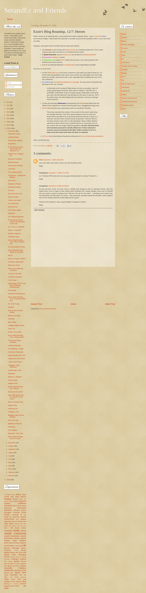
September (12, 449)
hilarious (56, 57)
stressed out (66, 55)
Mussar (12, 552)
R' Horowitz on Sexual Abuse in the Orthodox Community (16, 222)
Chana (15, 501)
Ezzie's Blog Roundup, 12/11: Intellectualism (16, 336)
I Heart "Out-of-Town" (15, 362)
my (8, 44)
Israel (16, 530)
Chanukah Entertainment (16, 294)
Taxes (6, 575)
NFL (17, 552)
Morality (16, 550)
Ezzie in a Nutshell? (14, 230)
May (10, 462)
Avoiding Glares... (14, 137)
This (45, 108)
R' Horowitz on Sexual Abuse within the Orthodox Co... (15, 149)
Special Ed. (8, 573)
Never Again (12, 322)
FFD (123, 55)
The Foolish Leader (14, 210)
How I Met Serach (12, 528)
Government (9, 519)
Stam (24, 573)
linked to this (70, 50)
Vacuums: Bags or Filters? (17, 259)
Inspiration (8, 531)
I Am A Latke (12, 280)
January (11, 475)
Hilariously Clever (14, 265)
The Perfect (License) (18, 577)
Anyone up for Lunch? (15, 392)
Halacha (23, 519)
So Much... (11, 190)
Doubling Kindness (14, 187)
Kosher (11, 546)
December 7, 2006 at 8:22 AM (53, 160)
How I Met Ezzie (21, 526)
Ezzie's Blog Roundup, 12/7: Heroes (15, 387)
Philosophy (7, 559)
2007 (8, 125)
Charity (7, 503)
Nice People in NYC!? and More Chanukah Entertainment (17, 285)
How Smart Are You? (15, 194)
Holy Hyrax (9, 524)
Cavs (10, 501)
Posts (8, 83)
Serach (23, 566)
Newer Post (36, 304)
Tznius (13, 579)
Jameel (23, 531)
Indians (23, 528)
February (11, 472)
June (10, 459)
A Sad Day (11, 169)
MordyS (23, 550)
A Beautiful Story (13, 237)
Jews (14, 540)
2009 (8, 118)
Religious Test (12, 383)
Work (24, 581)
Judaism (22, 540)
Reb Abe (7, 563)
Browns (15, 499)
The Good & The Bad (15, 165)
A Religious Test (13, 412)
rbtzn (124, 109)
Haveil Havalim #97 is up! (16, 355)
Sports (17, 573)
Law (20, 546)
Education (8, 510)
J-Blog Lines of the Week (16, 358)
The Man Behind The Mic (16, 247)
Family (6, 515)
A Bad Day (11, 427)
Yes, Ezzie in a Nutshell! (16, 227)
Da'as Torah (17, 506)
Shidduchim (9, 570)
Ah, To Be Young (13, 304)
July (9, 456)
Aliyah (24, 494)
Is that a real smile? (14, 200)
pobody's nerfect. (128, 105)
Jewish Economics (12, 536)
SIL (11, 564)
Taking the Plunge (14, 134)
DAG (40, 160)
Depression (8, 508)
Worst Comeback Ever (15, 402)
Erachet (16, 512)
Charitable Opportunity (15, 262)
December (12, 131)
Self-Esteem (16, 566)
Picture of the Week (14, 332)
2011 (8, 112)
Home (10, 19)
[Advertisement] (73, 285)
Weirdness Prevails (14, 184)
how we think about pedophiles (92, 136)
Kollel (6, 546)
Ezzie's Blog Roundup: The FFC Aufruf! (15, 437)
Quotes (17, 561)
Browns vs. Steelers (14, 377)
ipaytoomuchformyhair (11, 586)
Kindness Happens (14, 233)
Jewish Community (15, 533)
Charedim (22, 501)
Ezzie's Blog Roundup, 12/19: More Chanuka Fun (16, 242)
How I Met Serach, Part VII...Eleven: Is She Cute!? (16, 397)
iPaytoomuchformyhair (129, 102)
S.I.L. (124, 77)
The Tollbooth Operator (16, 217)
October (11, 446)
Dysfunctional (12, 207)
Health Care (22, 521)
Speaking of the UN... (15, 423)
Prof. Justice (8, 561)
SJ (15, 564)
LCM (16, 546)
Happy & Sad (12, 405)
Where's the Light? (14, 315)
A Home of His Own (14, 273)
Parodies (7, 557)
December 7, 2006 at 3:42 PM (59, 173)
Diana (124, 41)
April (10, 466)
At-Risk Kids (9, 497)
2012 (8, 109)
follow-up (54, 73)
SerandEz (8, 568)
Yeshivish (23, 584)
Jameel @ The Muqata (130, 66)
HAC (17, 519)
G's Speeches (14, 517)
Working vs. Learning (11, 583)
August (11, 452)
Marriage (15, 548)
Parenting (22, 555)
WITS (19, 579)
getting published (90, 55)
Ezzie (24, 512)
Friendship (15, 515)
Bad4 (17, 497)
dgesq (124, 94)
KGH (6, 543)
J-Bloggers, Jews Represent (14, 366)
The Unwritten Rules (15, 172)
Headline (11, 307)
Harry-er (14, 521)
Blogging (7, 499)
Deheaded (11, 373)
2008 (8, 122)
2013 (8, 105)
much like (100, 36)
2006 (8, 128)
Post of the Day (13, 420)
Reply (41, 166)
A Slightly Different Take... (16, 325)
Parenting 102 (12, 409)
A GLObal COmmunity (15, 352)
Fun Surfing (12, 290)
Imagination (12, 144)
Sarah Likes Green (128, 84)
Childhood (22, 503)
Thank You (11, 329)
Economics (21, 508)
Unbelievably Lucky (14, 370)
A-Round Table (13, 197)
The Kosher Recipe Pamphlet (14, 341)
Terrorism (14, 575)
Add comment (39, 210)
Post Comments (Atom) (48, 309)
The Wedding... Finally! (16, 349)
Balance (23, 497)
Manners (7, 548)
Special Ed (126, 91)
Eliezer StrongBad (128, 45)
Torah (6, 579)
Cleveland (8, 506)
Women (18, 581)
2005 (8, 480)
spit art (10, 255)
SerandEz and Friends (35, 10)
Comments (10, 87)
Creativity (11, 319)
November (12, 443)
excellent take (69, 65)
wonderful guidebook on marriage (67, 82)
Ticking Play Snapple (15, 140)
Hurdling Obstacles (14, 345)
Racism (23, 561)
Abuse (18, 494)
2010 (8, 115)
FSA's (63, 60)
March (10, 469)
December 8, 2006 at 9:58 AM (59, 186)
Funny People (12, 380)
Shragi (24, 570)
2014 (8, 102)
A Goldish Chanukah (15, 277)
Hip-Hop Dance (13, 162)
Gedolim (23, 517)
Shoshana (17, 570)
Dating (24, 506)
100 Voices (11, 180)
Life (24, 545)
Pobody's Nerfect (18, 559)
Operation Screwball (15, 159)
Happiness (7, 521)
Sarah (18, 563)
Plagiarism (11, 213)
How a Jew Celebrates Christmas (15, 269)
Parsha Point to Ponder (18, 557)
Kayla (11, 543)
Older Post (110, 304)
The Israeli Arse (13, 203)
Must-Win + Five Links (15, 433)
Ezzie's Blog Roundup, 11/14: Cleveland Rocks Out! (17, 299)
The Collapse (12, 430)
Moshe (7, 552)
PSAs (14, 555)
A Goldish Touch (9, 494)
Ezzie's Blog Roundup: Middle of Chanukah (15, 251)
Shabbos (22, 568)
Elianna (17, 510)
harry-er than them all (129, 98)
